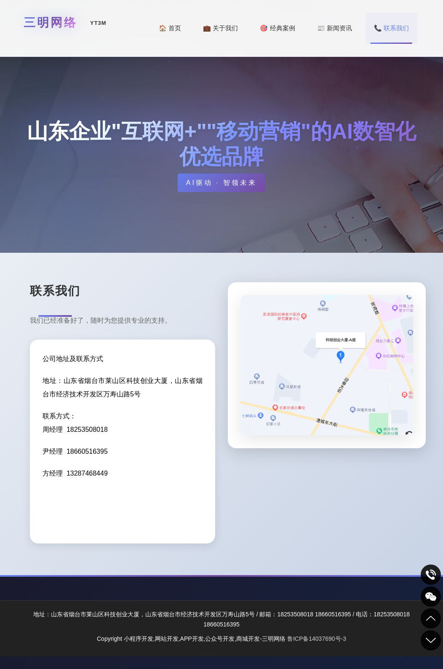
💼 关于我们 (220, 28)
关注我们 (431, 596)
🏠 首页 (170, 28)
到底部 (431, 640)
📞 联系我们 (391, 28)
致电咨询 (431, 575)
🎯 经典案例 (277, 28)
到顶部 (431, 618)
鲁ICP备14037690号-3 (316, 638)
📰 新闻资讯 (334, 28)
